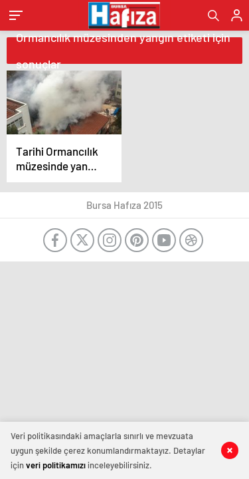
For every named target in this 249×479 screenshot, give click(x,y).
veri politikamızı (56, 465)
